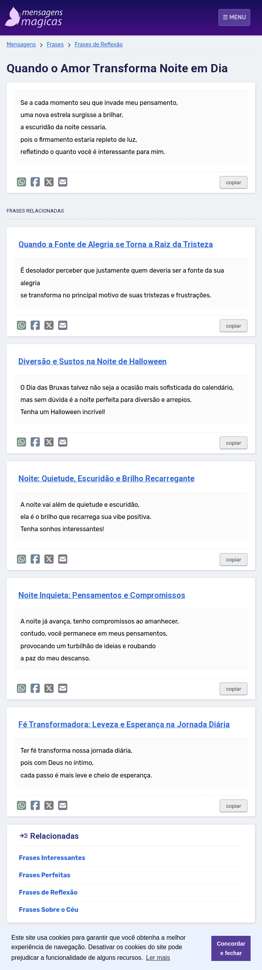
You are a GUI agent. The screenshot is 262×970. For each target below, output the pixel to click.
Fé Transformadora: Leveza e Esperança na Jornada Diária (124, 724)
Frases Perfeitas (44, 875)
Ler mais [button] (158, 957)
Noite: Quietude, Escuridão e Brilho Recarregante (106, 478)
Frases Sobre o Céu (49, 909)
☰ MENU (234, 17)
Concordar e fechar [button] (231, 948)
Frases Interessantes (52, 858)
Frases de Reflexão (99, 44)
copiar (233, 182)
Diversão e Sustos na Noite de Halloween (92, 361)
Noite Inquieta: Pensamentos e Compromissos (101, 595)
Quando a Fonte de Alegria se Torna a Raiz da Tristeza (115, 244)
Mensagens (21, 44)
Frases (55, 44)
